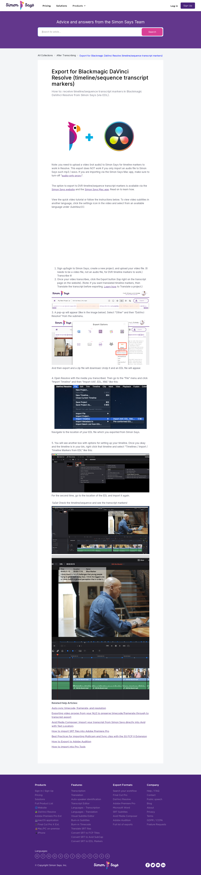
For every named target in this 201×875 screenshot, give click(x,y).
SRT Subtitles (120, 812)
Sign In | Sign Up (44, 791)
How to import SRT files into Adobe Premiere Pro (80, 731)
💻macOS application (46, 820)
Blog (149, 803)
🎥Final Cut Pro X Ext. (47, 824)
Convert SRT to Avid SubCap (87, 837)
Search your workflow (125, 791)
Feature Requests (156, 824)
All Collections (45, 55)
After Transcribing (66, 55)
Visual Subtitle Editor (82, 816)
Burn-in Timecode (81, 824)
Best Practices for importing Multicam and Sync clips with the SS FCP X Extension (99, 736)
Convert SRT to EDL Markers (87, 841)
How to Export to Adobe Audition (71, 741)
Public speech (154, 799)
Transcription (78, 791)
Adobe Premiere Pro (124, 803)
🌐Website (41, 808)
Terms (150, 816)
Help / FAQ (153, 791)
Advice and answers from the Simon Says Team (101, 22)
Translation (77, 795)
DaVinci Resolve (47, 812)
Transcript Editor (80, 803)
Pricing (39, 795)
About (150, 808)
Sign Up (187, 5)
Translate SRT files (81, 829)
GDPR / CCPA (155, 820)
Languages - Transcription (85, 808)
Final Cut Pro (120, 795)
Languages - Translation (84, 812)
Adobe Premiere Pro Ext (48, 816)
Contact (151, 795)
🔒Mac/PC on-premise (47, 829)
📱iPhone (40, 833)
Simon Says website (63, 189)
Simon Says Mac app (97, 189)
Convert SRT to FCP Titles (85, 833)
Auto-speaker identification (86, 799)
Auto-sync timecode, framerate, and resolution (79, 708)
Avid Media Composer (125, 816)
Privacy (151, 812)
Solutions (40, 799)
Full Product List (44, 803)
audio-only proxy (72, 175)
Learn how (110, 286)
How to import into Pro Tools (68, 747)
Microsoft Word (121, 808)
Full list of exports (123, 824)
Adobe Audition (122, 820)
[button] (79, 6)
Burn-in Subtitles (80, 820)
